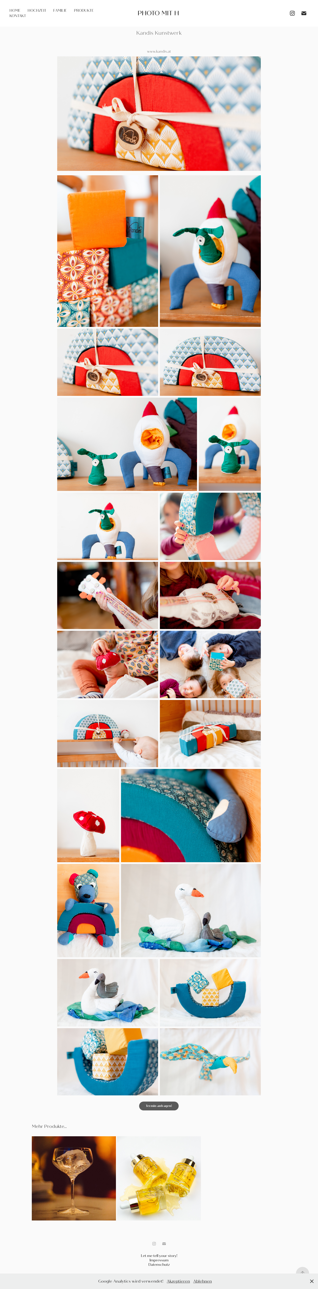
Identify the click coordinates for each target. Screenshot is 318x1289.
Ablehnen (202, 1281)
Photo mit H (158, 13)
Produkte (84, 10)
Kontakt (17, 16)
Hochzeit (37, 10)
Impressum (159, 1260)
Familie (60, 10)
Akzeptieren (178, 1281)
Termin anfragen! (159, 1106)
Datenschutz (159, 1264)
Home (15, 10)
